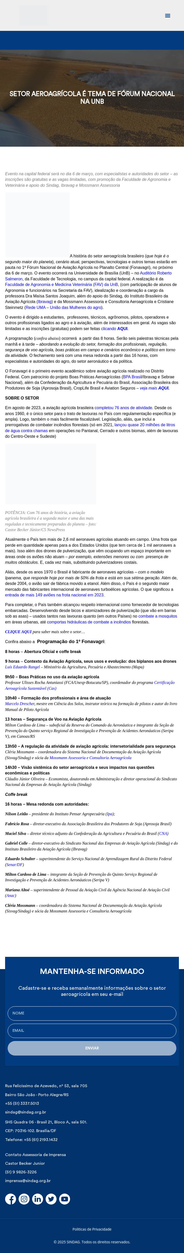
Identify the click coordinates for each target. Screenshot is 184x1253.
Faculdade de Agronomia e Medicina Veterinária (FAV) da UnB (61, 284)
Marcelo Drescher (19, 703)
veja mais (154, 388)
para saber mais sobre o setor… (59, 632)
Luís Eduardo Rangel (22, 667)
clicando (114, 329)
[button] (167, 15)
